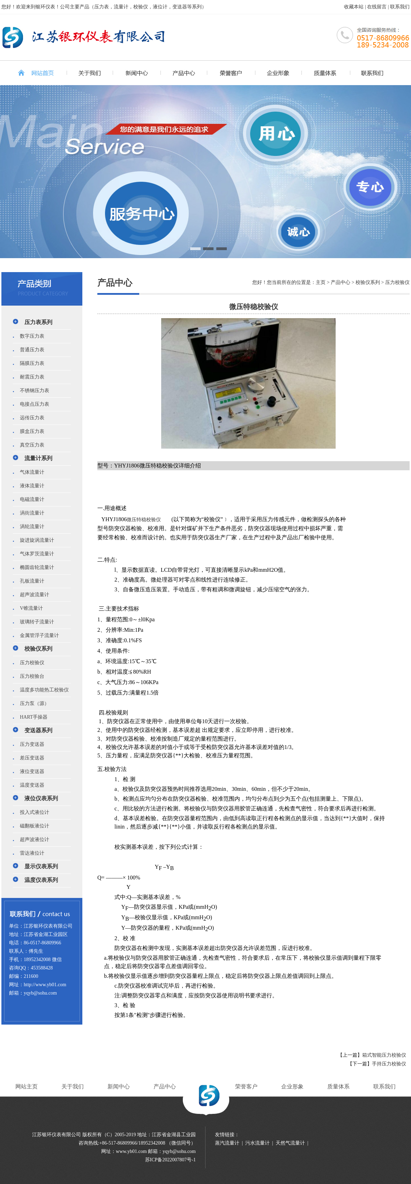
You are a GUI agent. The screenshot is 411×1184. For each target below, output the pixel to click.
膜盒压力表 (29, 431)
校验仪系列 (38, 649)
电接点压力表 (32, 404)
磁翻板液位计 (32, 826)
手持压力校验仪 (389, 1063)
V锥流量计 (29, 608)
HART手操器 (31, 717)
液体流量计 (29, 485)
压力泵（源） (32, 703)
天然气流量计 (290, 1143)
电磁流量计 (29, 499)
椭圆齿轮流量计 (34, 567)
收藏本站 (354, 6)
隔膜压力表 (29, 363)
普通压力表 (29, 349)
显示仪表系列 (41, 866)
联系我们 (400, 6)
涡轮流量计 (29, 526)
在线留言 (377, 6)
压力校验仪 (29, 662)
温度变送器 (29, 785)
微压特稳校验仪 (144, 519)
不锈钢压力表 (32, 390)
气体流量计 (29, 472)
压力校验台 (29, 676)
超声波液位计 (32, 839)
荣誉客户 (246, 1086)
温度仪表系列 (41, 880)
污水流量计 (257, 1143)
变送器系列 (38, 730)
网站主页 (26, 1086)
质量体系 (338, 1086)
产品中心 (165, 1086)
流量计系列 (38, 458)
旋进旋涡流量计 (34, 540)
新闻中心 (118, 1086)
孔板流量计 (29, 581)
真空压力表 (29, 445)
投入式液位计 (32, 812)
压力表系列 (38, 322)
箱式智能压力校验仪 (384, 1055)
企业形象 (292, 1086)
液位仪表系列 (41, 798)
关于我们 (72, 1086)
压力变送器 (29, 744)
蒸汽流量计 (227, 1143)
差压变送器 (29, 757)
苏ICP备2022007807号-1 (170, 1159)
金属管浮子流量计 (37, 635)
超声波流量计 (32, 594)
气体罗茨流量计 (34, 553)
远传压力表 (29, 417)
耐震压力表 (29, 377)
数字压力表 (29, 336)
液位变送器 (29, 771)
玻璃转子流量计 (34, 621)
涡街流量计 (29, 513)
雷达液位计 (29, 853)
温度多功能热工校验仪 (42, 689)
